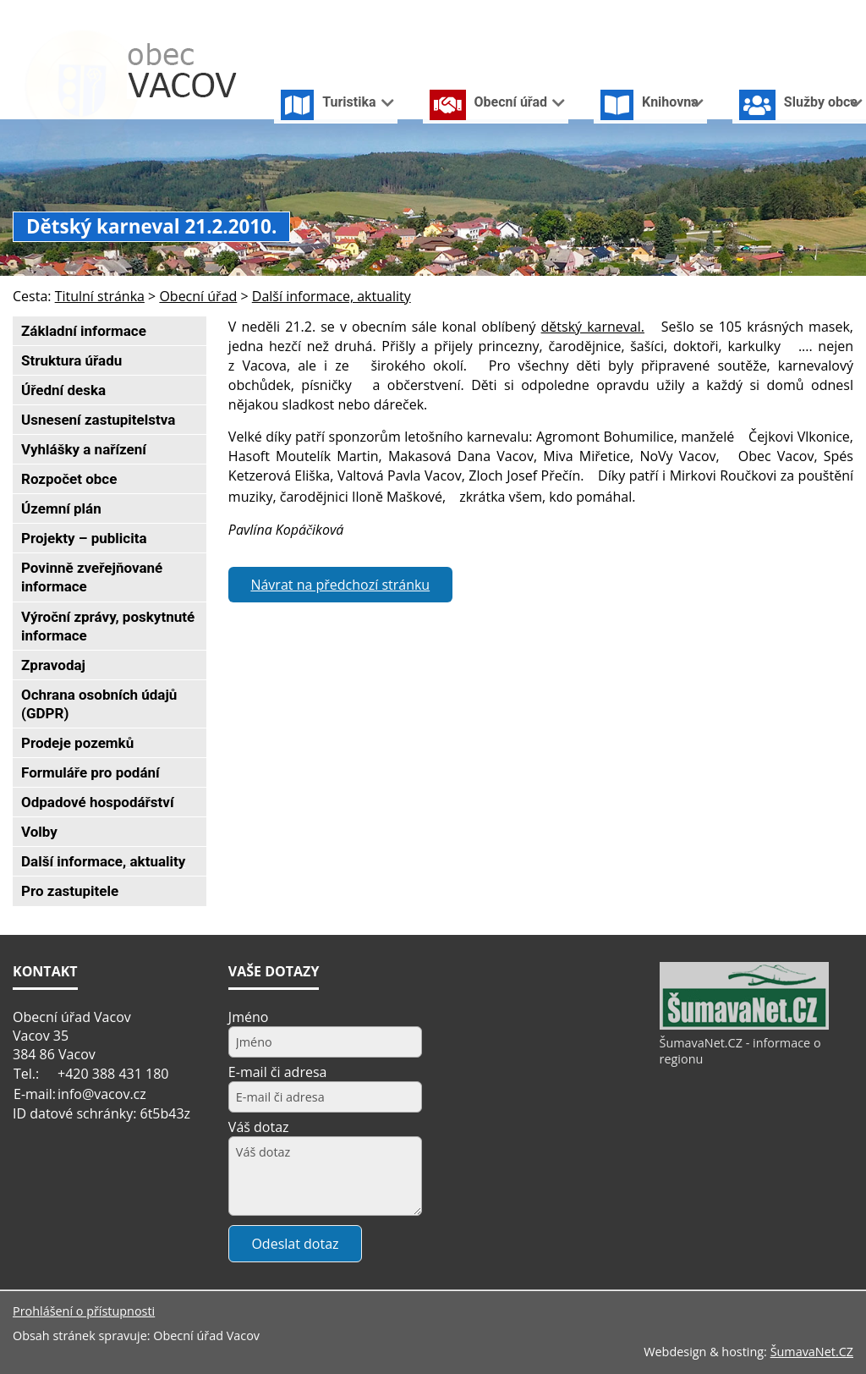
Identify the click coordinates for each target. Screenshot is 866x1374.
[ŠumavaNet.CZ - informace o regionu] (744, 1025)
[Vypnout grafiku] (790, 16)
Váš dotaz (258, 1127)
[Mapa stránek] (818, 16)
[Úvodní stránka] (763, 16)
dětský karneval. (592, 326)
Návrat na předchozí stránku (340, 584)
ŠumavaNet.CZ (811, 1352)
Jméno (248, 1017)
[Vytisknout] (846, 16)
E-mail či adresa (277, 1072)
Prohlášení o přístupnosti (84, 1311)
